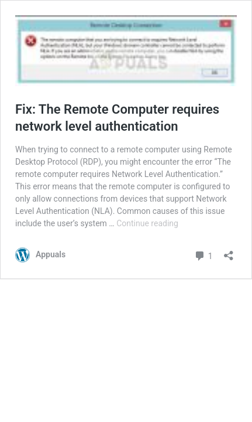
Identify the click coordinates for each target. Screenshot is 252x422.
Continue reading (147, 223)
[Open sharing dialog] (228, 252)
